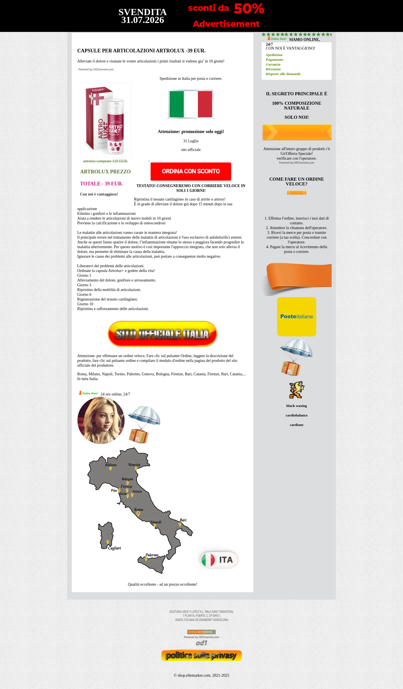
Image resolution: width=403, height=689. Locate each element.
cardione (296, 425)
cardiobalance (297, 415)
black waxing (296, 406)
